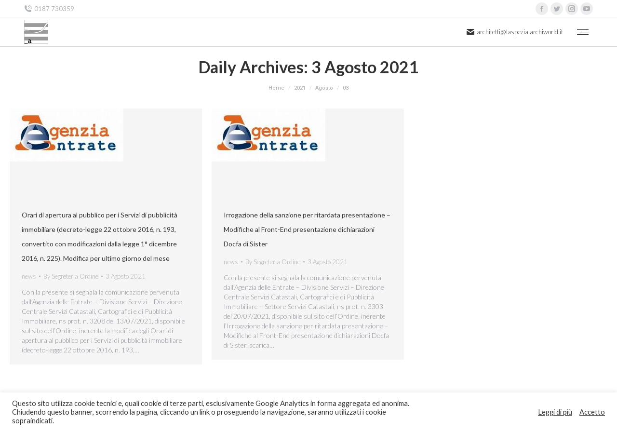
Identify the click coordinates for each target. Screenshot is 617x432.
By (70, 276)
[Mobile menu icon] (583, 32)
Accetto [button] (592, 412)
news (29, 276)
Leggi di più (555, 412)
